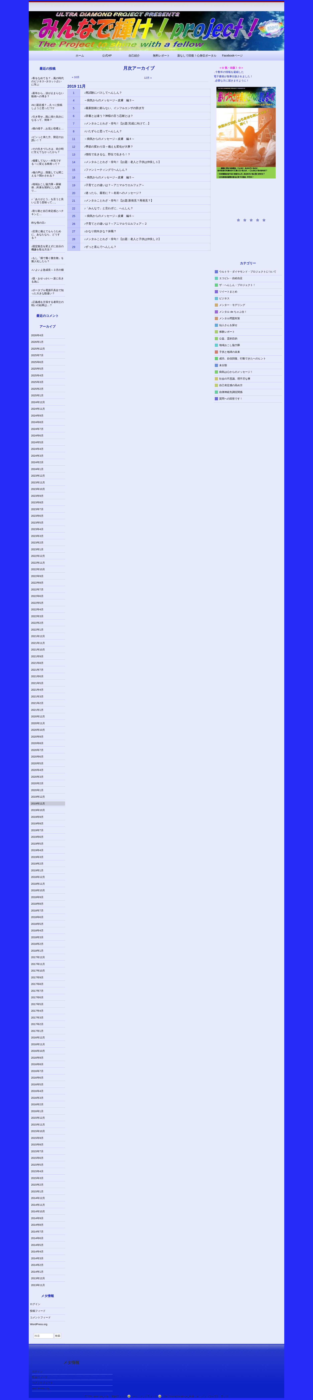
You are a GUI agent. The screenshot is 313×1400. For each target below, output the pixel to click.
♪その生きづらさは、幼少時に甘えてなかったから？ (47, 150)
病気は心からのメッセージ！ (236, 371)
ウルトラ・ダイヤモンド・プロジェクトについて (247, 271)
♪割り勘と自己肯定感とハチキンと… (47, 212)
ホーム (80, 55)
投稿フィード (38, 1310)
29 (73, 247)
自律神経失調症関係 (231, 391)
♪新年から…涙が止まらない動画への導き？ (47, 95)
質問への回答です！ (231, 398)
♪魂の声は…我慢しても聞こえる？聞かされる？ (47, 174)
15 (73, 170)
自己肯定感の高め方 (231, 385)
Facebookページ (232, 55)
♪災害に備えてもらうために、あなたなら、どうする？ (46, 234)
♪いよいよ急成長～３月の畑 (47, 269)
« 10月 (75, 77)
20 (73, 193)
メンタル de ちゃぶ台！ (233, 311)
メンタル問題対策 (229, 318)
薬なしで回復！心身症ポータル (196, 55)
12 (73, 146)
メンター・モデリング (232, 304)
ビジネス (224, 298)
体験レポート (227, 331)
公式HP (107, 55)
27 (73, 231)
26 (73, 223)
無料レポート (161, 55)
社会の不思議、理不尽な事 (234, 378)
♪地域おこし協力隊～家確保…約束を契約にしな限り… (46, 187)
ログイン (35, 1304)
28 (73, 239)
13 (73, 154)
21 (73, 200)
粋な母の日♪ (38, 222)
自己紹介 (134, 55)
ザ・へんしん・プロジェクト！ (237, 284)
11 (73, 139)
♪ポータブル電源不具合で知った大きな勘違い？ (47, 292)
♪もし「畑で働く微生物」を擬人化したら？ (47, 260)
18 (73, 177)
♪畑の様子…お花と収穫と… (47, 128)
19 (73, 185)
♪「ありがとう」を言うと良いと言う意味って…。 (47, 201)
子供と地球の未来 (229, 351)
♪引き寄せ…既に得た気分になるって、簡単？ (47, 118)
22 (73, 208)
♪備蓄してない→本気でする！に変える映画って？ (46, 162)
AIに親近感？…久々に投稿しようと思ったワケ (46, 106)
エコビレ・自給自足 (231, 278)
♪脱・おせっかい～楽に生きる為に (47, 280)
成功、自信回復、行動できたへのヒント (242, 358)
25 (73, 216)
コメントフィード (40, 1317)
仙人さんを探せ (228, 324)
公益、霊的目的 (228, 338)
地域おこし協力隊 (229, 345)
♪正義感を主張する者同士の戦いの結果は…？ (47, 303)
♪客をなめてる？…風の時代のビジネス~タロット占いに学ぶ (47, 81)
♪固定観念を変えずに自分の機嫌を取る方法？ (47, 248)
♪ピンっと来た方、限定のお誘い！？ (47, 139)
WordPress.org (38, 1324)
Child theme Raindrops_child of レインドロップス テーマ (195, 1396)
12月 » (148, 77)
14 (73, 162)
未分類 (223, 365)
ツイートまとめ (228, 291)
